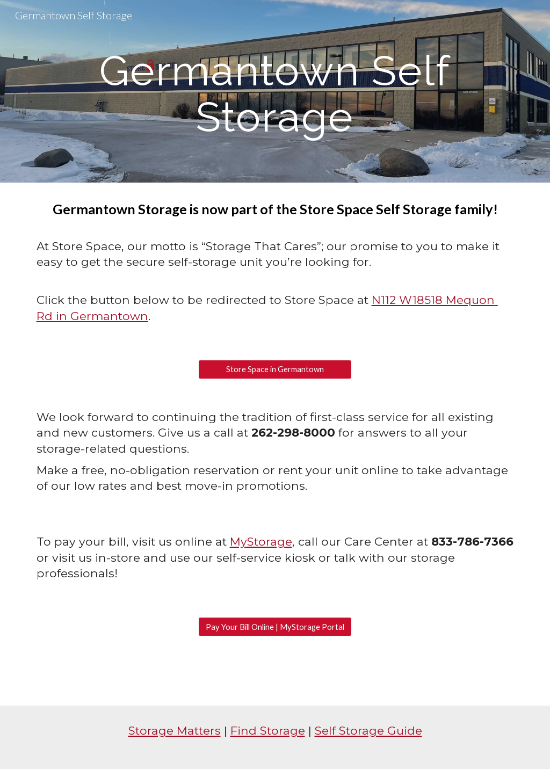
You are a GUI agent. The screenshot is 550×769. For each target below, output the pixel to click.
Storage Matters (174, 730)
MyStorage (261, 541)
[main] (275, 91)
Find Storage (267, 730)
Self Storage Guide (368, 730)
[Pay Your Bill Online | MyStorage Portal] (275, 626)
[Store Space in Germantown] (275, 369)
